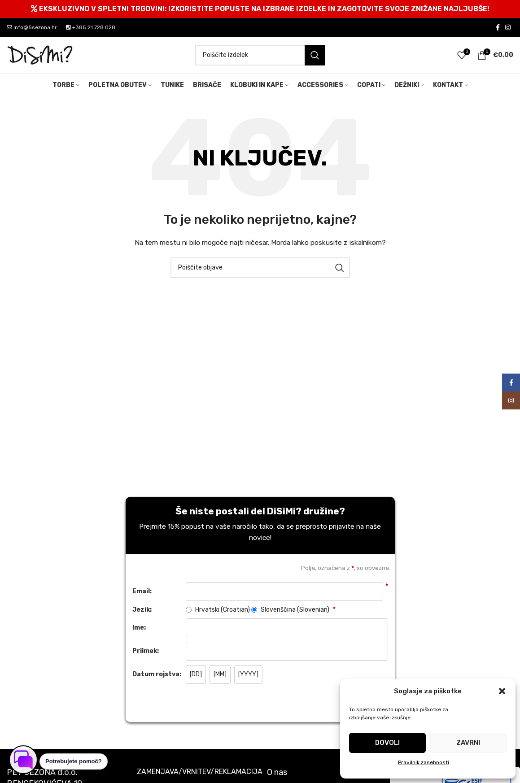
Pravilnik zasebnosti (423, 762)
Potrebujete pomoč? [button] (73, 761)
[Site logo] (40, 57)
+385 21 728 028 (90, 27)
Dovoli (387, 743)
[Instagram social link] (508, 27)
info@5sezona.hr (32, 27)
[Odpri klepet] (23, 759)
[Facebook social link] (498, 27)
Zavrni (468, 743)
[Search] (260, 57)
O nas (277, 776)
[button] (502, 691)
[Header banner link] (260, 9)
